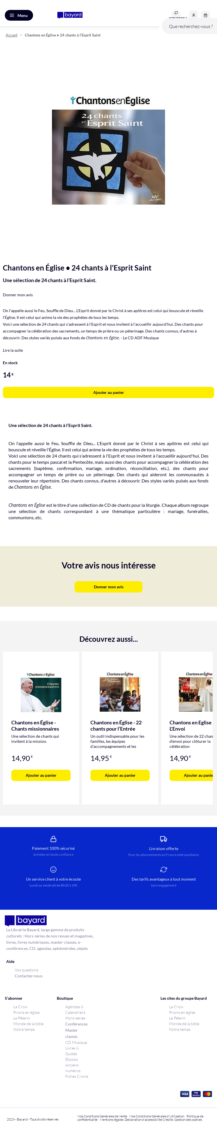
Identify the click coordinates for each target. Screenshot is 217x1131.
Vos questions (26, 969)
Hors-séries (75, 1018)
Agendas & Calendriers (75, 1009)
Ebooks (71, 1059)
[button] (193, 15)
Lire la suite (13, 350)
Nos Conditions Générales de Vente (102, 1116)
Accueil (11, 35)
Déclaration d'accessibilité (143, 1119)
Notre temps (24, 1029)
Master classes (71, 1033)
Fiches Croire (76, 1076)
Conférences (76, 1023)
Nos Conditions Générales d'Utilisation (157, 1116)
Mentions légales (111, 1119)
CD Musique (76, 1042)
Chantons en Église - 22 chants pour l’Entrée (116, 725)
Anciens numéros (73, 1068)
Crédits (167, 1119)
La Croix (20, 1006)
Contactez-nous (28, 975)
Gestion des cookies (188, 1119)
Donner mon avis (18, 294)
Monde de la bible (28, 1023)
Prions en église (26, 1012)
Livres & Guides (72, 1051)
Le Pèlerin (21, 1018)
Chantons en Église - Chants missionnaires (35, 725)
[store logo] (70, 15)
